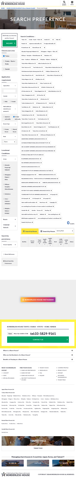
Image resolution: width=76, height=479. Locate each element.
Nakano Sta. (44, 405)
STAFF (5, 375)
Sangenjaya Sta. (55, 408)
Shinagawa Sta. (17, 411)
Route (5, 219)
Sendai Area (5, 432)
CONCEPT (6, 373)
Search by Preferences (28, 370)
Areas (5, 159)
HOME (3, 8)
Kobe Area (20, 423)
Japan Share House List (8, 389)
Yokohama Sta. (27, 415)
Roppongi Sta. (46, 408)
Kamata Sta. (5, 405)
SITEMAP (60, 373)
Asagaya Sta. (13, 402)
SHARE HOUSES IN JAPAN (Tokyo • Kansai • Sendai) (21, 8)
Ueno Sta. (11, 415)
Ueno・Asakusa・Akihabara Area (50, 399)
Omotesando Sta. (28, 408)
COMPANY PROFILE (63, 367)
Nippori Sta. (52, 405)
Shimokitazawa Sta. (7, 411)
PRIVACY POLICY (62, 370)
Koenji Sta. (29, 405)
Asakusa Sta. (21, 402)
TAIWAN (63, 463)
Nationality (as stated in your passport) (7, 109)
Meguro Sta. (36, 405)
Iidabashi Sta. (52, 402)
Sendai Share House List (8, 429)
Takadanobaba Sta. (54, 411)
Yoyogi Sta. (35, 415)
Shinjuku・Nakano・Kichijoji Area (30, 399)
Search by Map (25, 373)
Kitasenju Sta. (13, 405)
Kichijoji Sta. (21, 405)
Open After (6, 85)
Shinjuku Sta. (26, 411)
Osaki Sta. (12, 408)
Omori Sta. (19, 408)
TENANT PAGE (62, 380)
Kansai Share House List (8, 420)
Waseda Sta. (18, 415)
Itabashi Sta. (70, 402)
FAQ (41, 373)
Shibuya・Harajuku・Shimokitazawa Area (43, 395)
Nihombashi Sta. (61, 405)
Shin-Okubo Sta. (35, 411)
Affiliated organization (62, 376)
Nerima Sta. (5, 408)
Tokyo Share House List (8, 392)
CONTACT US (38, 339)
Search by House (44, 232)
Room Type (6, 124)
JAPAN (38, 463)
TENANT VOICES (44, 367)
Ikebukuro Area (26, 395)
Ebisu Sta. (28, 402)
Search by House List (27, 375)
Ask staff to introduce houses (28, 379)
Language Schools (6, 226)
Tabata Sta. (63, 411)
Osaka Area (12, 423)
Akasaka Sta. (5, 402)
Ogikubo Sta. (37, 408)
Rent (4, 136)
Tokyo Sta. (4, 415)
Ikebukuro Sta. (61, 402)
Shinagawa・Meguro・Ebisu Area (10, 399)
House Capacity (7, 244)
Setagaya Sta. (44, 411)
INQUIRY (9, 43)
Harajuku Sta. (36, 402)
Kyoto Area (5, 423)
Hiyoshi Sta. (44, 402)
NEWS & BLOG (44, 370)
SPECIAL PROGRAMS (8, 378)
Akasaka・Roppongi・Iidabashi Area (11, 395)
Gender (5, 96)
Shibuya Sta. (64, 408)
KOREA (12, 463)
